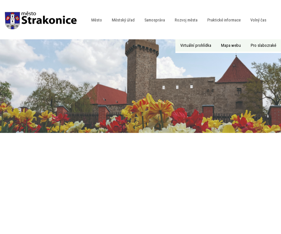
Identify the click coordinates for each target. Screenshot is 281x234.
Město (96, 20)
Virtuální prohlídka (195, 45)
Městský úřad (123, 20)
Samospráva (154, 20)
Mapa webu (231, 45)
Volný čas (258, 20)
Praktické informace (224, 20)
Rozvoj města (186, 20)
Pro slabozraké (263, 45)
